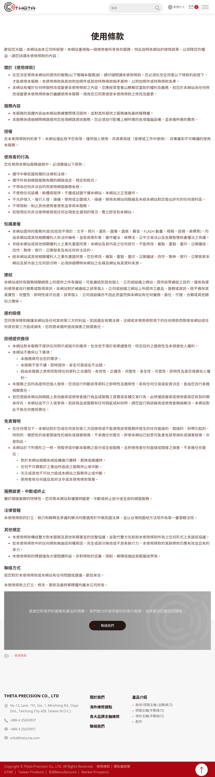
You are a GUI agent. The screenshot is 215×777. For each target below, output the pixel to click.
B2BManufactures (63, 772)
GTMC (8, 772)
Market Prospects (95, 772)
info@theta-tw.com (25, 738)
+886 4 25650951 (23, 729)
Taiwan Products (31, 772)
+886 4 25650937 (23, 720)
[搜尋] (130, 8)
